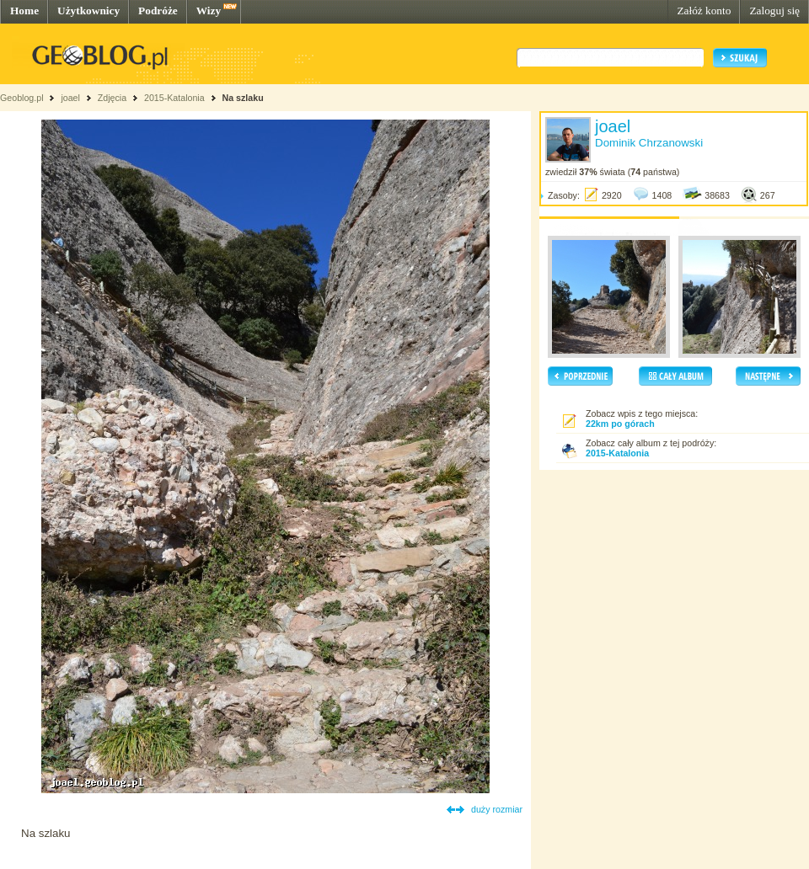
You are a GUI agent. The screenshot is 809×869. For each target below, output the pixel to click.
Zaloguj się (774, 10)
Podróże (158, 10)
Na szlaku (243, 98)
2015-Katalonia (174, 98)
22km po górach (620, 424)
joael (70, 98)
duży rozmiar (496, 809)
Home (24, 10)
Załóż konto (704, 10)
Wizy (208, 10)
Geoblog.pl (22, 98)
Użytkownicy (88, 10)
